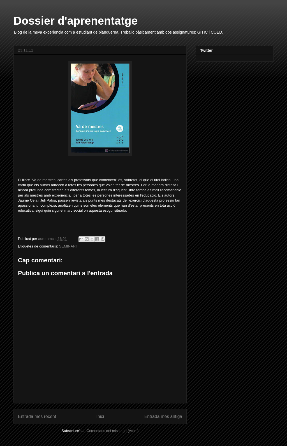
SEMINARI (68, 246)
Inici (100, 416)
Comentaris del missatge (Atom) (113, 431)
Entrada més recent (37, 416)
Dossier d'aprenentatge (75, 21)
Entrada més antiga (163, 416)
